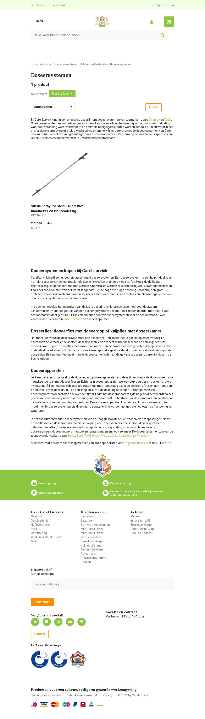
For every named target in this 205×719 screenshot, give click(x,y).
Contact (39, 634)
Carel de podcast (142, 533)
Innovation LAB (140, 520)
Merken (135, 516)
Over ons (37, 516)
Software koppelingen (95, 524)
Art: (38, 215)
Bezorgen (87, 520)
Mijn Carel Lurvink (92, 529)
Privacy (107, 695)
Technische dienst (92, 549)
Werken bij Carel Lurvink (46, 537)
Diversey (154, 119)
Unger (96, 435)
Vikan (104, 435)
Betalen (86, 562)
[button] (62, 93)
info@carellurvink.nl (135, 443)
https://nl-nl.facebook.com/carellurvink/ (47, 622)
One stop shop (47, 483)
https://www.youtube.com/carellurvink (70, 622)
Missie (35, 529)
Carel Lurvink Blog (142, 529)
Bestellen (87, 516)
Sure (80, 435)
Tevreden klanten (142, 524)
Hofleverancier (40, 524)
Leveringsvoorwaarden (46, 695)
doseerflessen (72, 319)
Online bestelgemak (50, 492)
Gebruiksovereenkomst (82, 695)
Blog (81, 622)
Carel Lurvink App (92, 541)
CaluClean (125, 435)
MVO (34, 541)
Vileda (114, 435)
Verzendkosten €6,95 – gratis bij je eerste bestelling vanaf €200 (136, 493)
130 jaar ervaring (120, 483)
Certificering (39, 533)
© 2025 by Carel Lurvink (133, 695)
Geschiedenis (39, 520)
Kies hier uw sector (51, 5)
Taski (167, 119)
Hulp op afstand (91, 545)
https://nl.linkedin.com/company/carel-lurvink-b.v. (35, 622)
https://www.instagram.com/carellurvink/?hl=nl (58, 622)
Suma (71, 435)
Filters (153, 107)
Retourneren (89, 553)
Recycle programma (94, 557)
